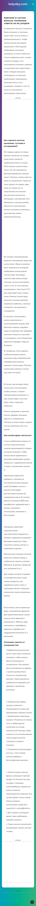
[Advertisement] (18, 119)
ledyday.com (18, 4)
